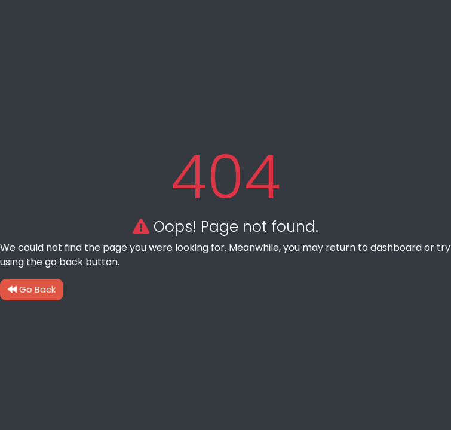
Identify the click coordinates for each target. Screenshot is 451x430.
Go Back (32, 289)
